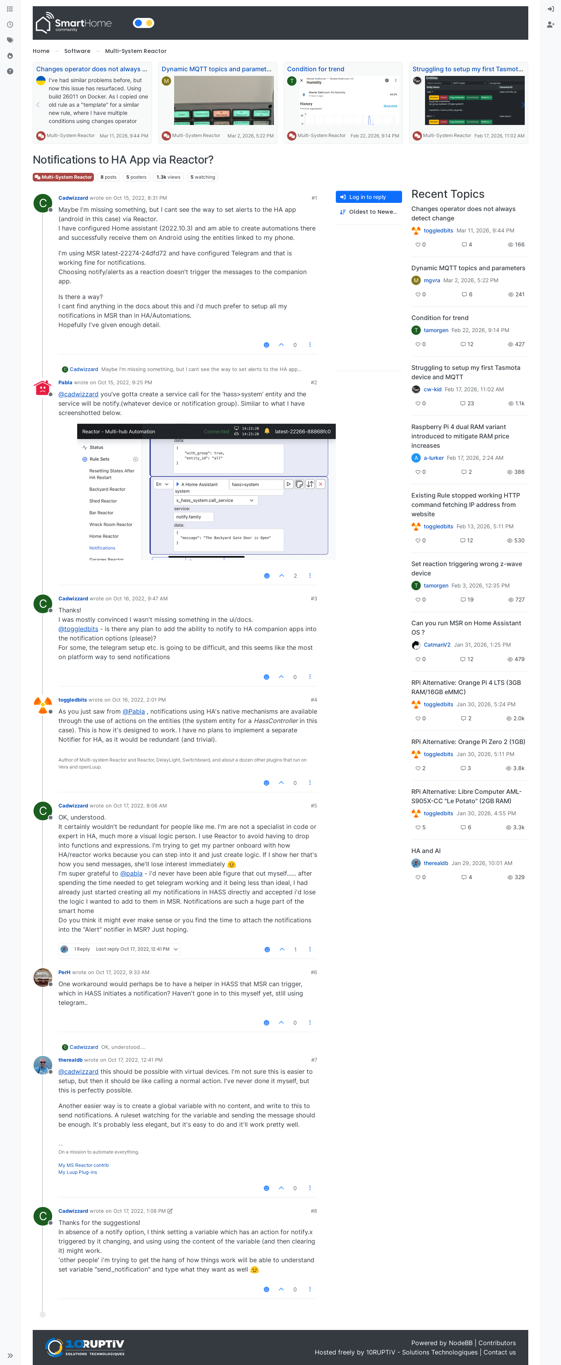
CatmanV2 (437, 644)
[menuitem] (551, 9)
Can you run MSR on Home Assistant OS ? (466, 627)
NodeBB (461, 1343)
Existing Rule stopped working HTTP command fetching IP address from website (465, 504)
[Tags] (10, 40)
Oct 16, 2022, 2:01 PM (139, 700)
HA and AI (426, 851)
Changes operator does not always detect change (110, 69)
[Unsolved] (10, 71)
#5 (314, 805)
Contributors (497, 1343)
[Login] (551, 9)
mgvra (432, 280)
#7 (314, 1060)
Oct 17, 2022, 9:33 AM (123, 972)
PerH (64, 972)
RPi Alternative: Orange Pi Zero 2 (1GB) (468, 742)
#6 (314, 972)
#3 (314, 598)
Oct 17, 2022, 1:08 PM (139, 1211)
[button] (10, 1355)
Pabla (65, 382)
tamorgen (436, 330)
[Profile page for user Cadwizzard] (43, 203)
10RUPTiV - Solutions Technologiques (422, 1352)
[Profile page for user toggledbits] (43, 705)
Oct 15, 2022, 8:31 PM (140, 198)
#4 (314, 700)
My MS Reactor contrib (83, 1165)
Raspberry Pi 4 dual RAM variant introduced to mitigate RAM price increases (460, 436)
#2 (314, 382)
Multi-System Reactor (71, 135)
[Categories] (10, 9)
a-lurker (434, 458)
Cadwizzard (73, 198)
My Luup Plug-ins (77, 1172)
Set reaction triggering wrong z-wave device (466, 568)
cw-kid (433, 389)
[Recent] (10, 25)
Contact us (499, 1352)
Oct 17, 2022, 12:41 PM (135, 1060)
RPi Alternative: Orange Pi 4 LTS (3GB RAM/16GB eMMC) (466, 687)
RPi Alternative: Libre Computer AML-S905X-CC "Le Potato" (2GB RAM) (466, 796)
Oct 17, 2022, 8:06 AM (140, 805)
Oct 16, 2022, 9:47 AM (140, 598)
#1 (314, 198)
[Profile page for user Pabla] (43, 387)
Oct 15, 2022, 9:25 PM (125, 382)
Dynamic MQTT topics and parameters (219, 69)
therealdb (70, 1060)
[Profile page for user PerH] (43, 977)
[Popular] (10, 56)
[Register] (551, 25)
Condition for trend (315, 69)
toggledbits (72, 700)
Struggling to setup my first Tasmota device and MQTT (465, 372)
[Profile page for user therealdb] (43, 1065)
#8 (314, 1211)
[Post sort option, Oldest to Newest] (369, 212)
